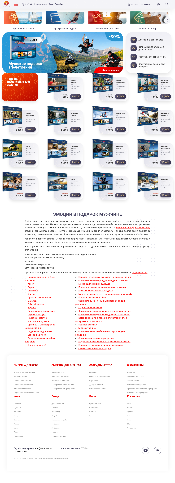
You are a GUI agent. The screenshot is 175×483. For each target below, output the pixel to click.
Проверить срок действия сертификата (140, 393)
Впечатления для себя (25, 391)
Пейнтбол (33, 290)
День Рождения (60, 410)
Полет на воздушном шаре (41, 311)
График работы (41, 4)
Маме (17, 439)
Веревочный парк (37, 335)
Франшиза (94, 372)
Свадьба (56, 424)
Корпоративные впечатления (67, 387)
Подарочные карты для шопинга (30, 396)
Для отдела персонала (63, 377)
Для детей (19, 424)
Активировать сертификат (140, 399)
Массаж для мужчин (38, 321)
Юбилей (56, 415)
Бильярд (32, 300)
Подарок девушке (87, 324)
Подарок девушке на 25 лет (92, 297)
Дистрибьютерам (98, 387)
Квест (31, 284)
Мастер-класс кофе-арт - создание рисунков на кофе (105, 294)
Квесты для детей (37, 345)
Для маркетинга (60, 372)
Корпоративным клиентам (103, 377)
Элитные (93, 420)
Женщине (19, 420)
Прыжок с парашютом (39, 297)
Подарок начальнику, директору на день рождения (104, 277)
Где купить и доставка (138, 377)
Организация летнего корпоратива (96, 338)
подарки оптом (139, 272)
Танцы (130, 410)
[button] (168, 20)
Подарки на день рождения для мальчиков (100, 345)
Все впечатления (22, 377)
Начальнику (20, 448)
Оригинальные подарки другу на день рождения (103, 280)
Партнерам (95, 382)
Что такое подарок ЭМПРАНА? (29, 372)
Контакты (132, 372)
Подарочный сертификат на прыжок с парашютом (104, 341)
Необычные (95, 415)
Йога (129, 429)
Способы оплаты (136, 382)
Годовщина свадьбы (62, 429)
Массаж (131, 415)
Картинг (32, 294)
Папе (16, 443)
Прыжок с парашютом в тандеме (95, 290)
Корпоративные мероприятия (67, 391)
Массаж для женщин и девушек (94, 284)
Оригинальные (97, 410)
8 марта (55, 443)
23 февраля (57, 439)
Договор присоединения (140, 387)
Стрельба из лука (37, 314)
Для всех (18, 410)
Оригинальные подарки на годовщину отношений (104, 314)
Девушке (18, 429)
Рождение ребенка (61, 448)
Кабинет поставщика (100, 391)
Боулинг (32, 307)
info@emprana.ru (43, 460)
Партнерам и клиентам (63, 382)
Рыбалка (131, 424)
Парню (17, 434)
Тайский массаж (36, 304)
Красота (131, 420)
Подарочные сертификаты (27, 387)
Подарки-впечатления (25, 382)
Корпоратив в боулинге (90, 307)
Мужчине (18, 415)
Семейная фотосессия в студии (94, 348)
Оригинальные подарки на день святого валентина (104, 311)
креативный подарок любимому (133, 227)
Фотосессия (133, 439)
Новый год (57, 420)
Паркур (31, 287)
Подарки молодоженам (40, 331)
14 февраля (57, 434)
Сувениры (94, 424)
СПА (129, 434)
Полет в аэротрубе (37, 318)
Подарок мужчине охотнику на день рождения (102, 287)
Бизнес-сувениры (87, 328)
